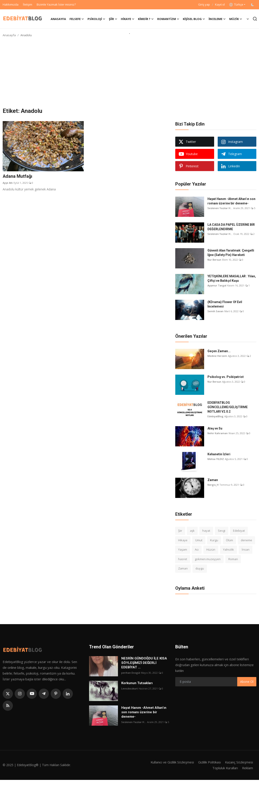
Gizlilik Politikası (208, 762)
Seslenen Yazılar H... (219, 208)
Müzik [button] (235, 19)
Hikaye (182, 540)
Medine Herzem (217, 356)
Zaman (212, 480)
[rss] (8, 706)
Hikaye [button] (127, 19)
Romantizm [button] (168, 19)
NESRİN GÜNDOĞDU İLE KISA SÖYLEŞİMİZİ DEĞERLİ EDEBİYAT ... (144, 662)
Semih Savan (215, 311)
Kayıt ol (220, 4)
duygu (199, 568)
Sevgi (221, 531)
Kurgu (214, 540)
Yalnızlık (228, 549)
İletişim (27, 4)
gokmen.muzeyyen (208, 559)
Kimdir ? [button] (146, 19)
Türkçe (236, 4)
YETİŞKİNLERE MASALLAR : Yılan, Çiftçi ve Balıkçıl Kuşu (231, 278)
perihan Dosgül (130, 672)
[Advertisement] (129, 74)
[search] (255, 19)
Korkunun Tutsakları (137, 683)
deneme (246, 540)
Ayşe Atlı (8, 182)
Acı (197, 549)
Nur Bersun (214, 259)
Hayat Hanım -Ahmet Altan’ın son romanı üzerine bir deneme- (231, 201)
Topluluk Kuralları (225, 768)
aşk (192, 531)
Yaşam (182, 549)
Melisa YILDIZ (215, 459)
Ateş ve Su (214, 428)
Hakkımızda (10, 4)
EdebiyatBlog (215, 416)
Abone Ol (246, 681)
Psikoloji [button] (96, 19)
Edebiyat (239, 531)
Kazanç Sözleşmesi (238, 762)
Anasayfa (58, 19)
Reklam (247, 768)
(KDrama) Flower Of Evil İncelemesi (224, 304)
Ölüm (229, 540)
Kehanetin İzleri (218, 454)
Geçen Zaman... (219, 351)
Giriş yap (204, 4)
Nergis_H (213, 484)
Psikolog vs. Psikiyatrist (225, 377)
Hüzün (210, 549)
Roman (233, 559)
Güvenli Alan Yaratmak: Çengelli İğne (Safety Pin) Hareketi (230, 253)
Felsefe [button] (77, 19)
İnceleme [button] (217, 19)
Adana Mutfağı (17, 176)
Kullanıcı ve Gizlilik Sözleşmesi (170, 762)
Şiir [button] (113, 19)
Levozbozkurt (129, 688)
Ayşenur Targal (216, 285)
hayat (206, 531)
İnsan (245, 549)
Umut (198, 540)
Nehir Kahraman (217, 433)
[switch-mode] (253, 4)
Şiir (180, 531)
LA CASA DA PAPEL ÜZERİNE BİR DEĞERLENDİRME (231, 227)
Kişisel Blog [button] (194, 19)
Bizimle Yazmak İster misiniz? (56, 4)
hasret (182, 559)
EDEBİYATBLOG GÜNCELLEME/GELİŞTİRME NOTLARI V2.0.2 (227, 407)
